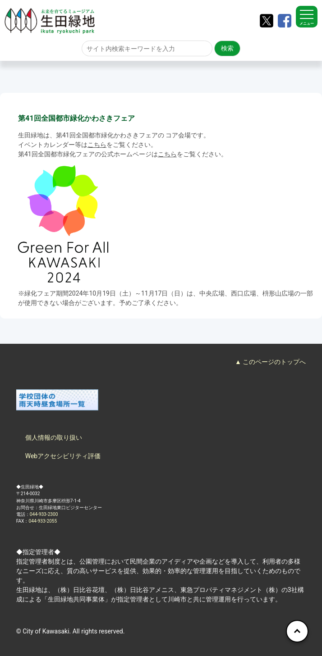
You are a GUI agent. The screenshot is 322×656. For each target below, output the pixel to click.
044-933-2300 (44, 514)
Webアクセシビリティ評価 (63, 456)
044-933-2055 (43, 521)
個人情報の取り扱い (53, 437)
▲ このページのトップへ (270, 361)
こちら (96, 144)
